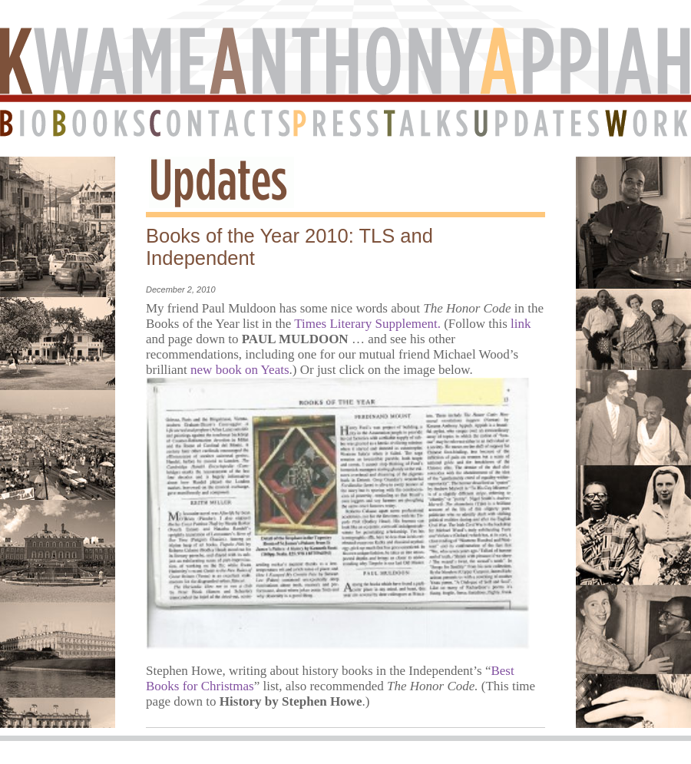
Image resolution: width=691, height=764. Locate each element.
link (521, 323)
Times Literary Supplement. (367, 323)
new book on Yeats (239, 369)
